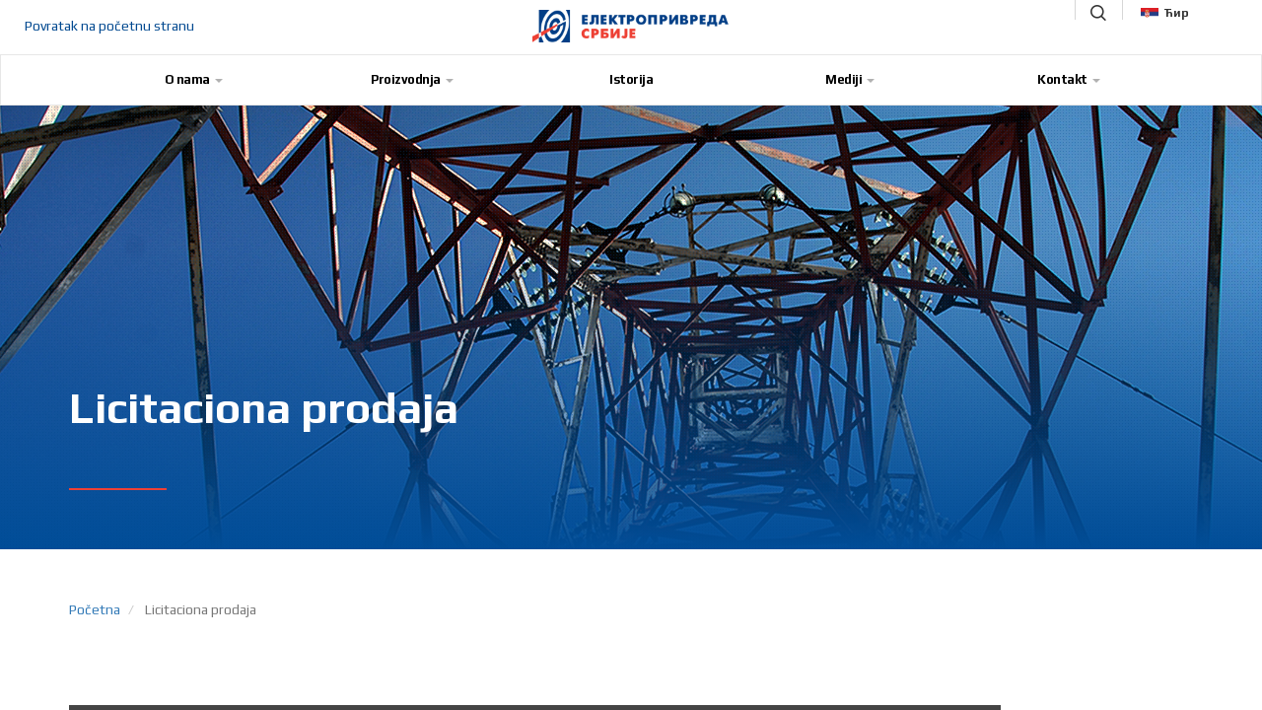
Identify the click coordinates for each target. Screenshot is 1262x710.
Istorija (631, 79)
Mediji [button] (850, 79)
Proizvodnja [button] (412, 79)
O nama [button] (194, 79)
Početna (94, 609)
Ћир (1165, 13)
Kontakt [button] (1068, 79)
